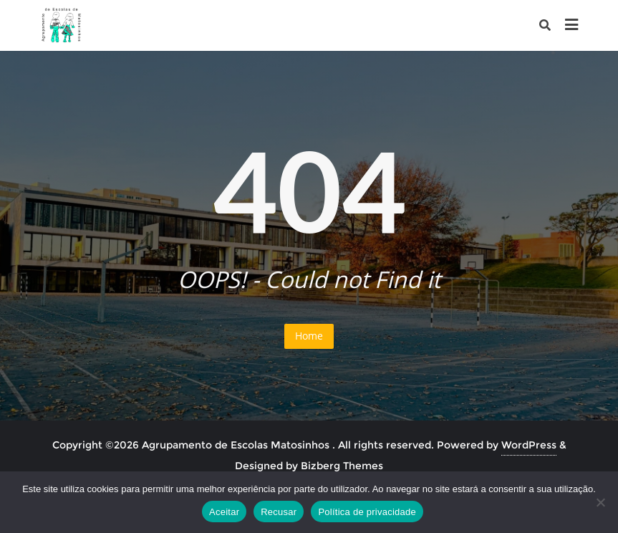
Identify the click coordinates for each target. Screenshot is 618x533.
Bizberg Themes (342, 465)
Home (309, 335)
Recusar (278, 511)
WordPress (528, 444)
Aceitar (224, 511)
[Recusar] (600, 502)
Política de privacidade (367, 511)
